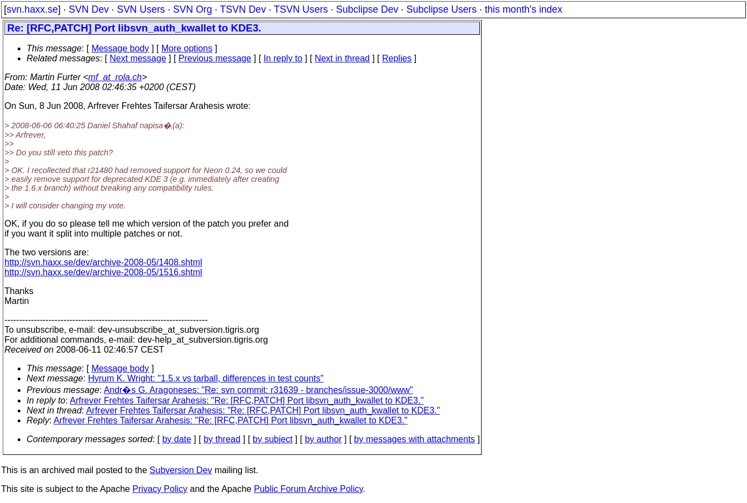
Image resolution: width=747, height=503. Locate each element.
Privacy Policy (159, 489)
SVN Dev (88, 9)
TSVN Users (301, 9)
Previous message (215, 58)
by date (176, 439)
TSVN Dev (243, 9)
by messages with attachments (414, 439)
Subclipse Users (441, 9)
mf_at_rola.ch (115, 77)
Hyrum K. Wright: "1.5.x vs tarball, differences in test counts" (205, 378)
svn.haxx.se (32, 9)
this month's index (523, 9)
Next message (137, 58)
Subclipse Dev (367, 9)
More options (187, 48)
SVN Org (192, 9)
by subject (272, 439)
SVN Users (141, 9)
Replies (396, 58)
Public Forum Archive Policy (308, 489)
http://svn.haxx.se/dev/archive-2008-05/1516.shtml (103, 272)
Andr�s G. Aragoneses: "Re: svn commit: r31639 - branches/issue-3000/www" (258, 390)
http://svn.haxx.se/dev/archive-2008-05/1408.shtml (103, 262)
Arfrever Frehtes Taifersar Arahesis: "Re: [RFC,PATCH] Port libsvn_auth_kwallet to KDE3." (247, 400)
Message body (120, 48)
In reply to (283, 58)
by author (323, 439)
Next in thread (342, 58)
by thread (222, 439)
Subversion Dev (181, 470)
